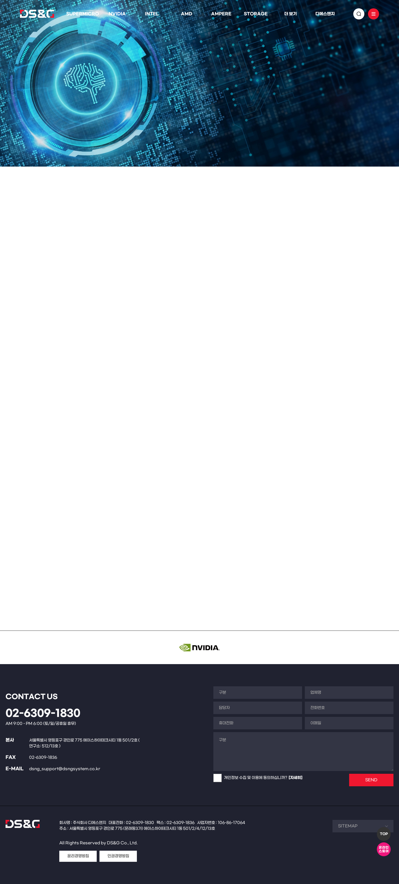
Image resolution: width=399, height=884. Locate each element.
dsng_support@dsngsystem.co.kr (64, 769)
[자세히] (295, 777)
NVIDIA (117, 13)
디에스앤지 (325, 13)
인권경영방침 (118, 856)
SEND (371, 780)
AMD (186, 13)
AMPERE (221, 13)
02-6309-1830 (43, 713)
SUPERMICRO (82, 13)
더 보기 (290, 13)
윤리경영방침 (78, 856)
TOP (384, 834)
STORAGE (256, 13)
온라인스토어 (384, 849)
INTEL (152, 13)
